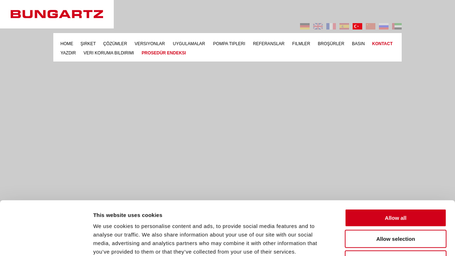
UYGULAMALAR (189, 43)
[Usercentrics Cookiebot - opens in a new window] (46, 242)
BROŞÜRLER (331, 43)
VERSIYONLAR (150, 43)
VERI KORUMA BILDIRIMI (109, 52)
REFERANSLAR (269, 43)
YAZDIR (68, 52)
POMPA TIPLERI (229, 43)
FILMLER (301, 43)
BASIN (358, 43)
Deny (395, 211)
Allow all (396, 169)
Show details (373, 242)
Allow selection (395, 190)
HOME (66, 43)
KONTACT (382, 43)
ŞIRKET (88, 43)
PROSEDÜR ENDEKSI (163, 52)
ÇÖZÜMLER (115, 43)
